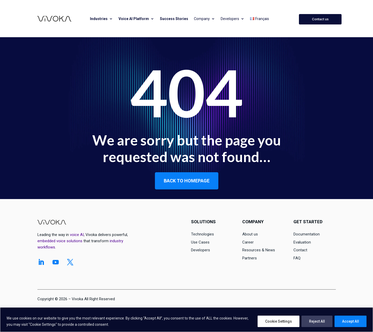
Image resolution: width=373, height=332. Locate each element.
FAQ (296, 258)
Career (248, 242)
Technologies (202, 234)
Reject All (317, 321)
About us (250, 234)
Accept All (350, 321)
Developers (230, 19)
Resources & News (258, 250)
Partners (249, 258)
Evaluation (302, 242)
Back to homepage (187, 180)
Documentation (306, 234)
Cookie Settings (278, 321)
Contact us (320, 19)
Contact (300, 250)
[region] (186, 319)
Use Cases (200, 242)
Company (202, 19)
